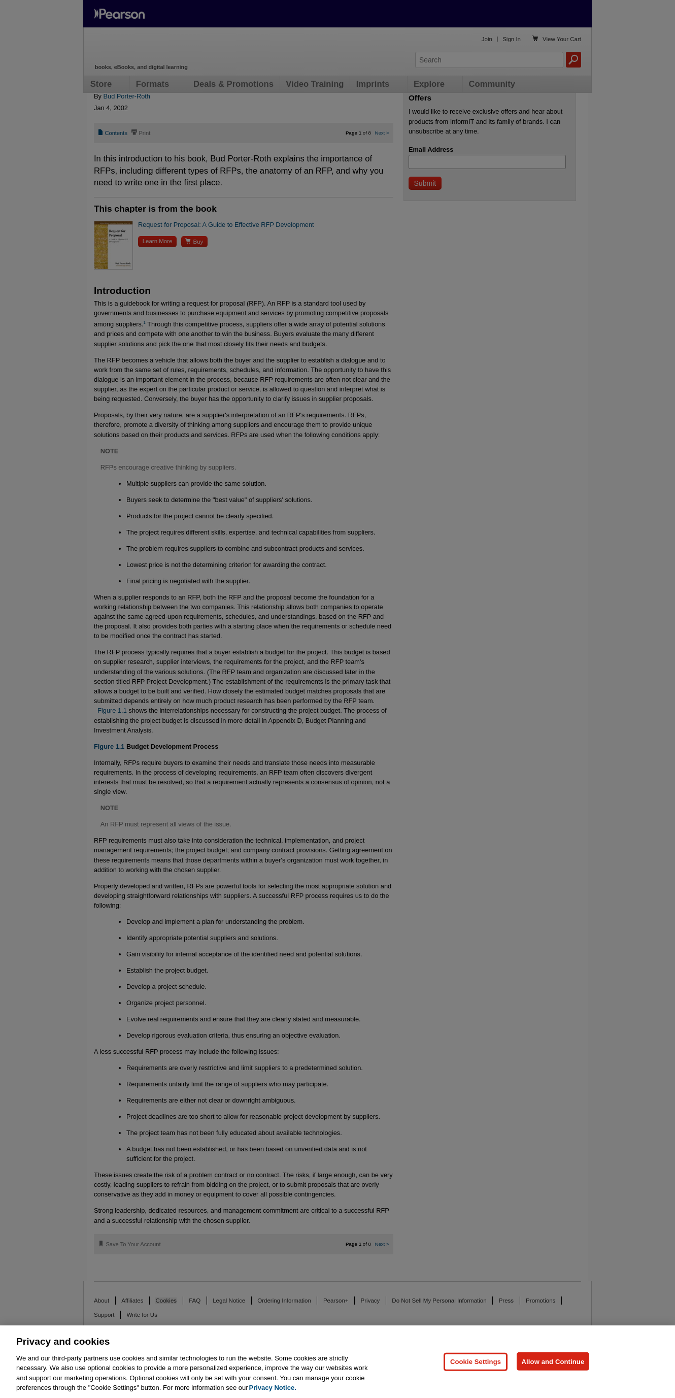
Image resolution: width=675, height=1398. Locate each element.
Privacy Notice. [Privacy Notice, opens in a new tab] (272, 1387)
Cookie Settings (475, 1361)
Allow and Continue (553, 1361)
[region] (337, 1361)
